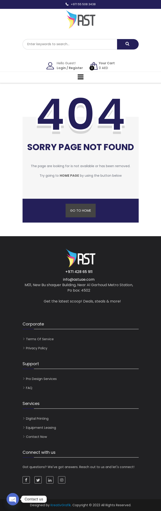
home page (69, 175)
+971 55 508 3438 (83, 4)
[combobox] (70, 44)
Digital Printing (37, 418)
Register (76, 68)
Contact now (36, 436)
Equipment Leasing (41, 427)
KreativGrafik (61, 505)
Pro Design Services (41, 379)
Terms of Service (40, 339)
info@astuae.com (79, 279)
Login (61, 68)
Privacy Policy (36, 348)
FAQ (29, 388)
